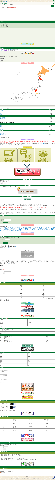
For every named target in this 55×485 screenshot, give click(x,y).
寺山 (13, 228)
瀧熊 (1, 362)
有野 (2, 323)
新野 (11, 230)
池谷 (3, 228)
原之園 (43, 227)
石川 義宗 (14, 430)
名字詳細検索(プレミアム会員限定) (12, 7)
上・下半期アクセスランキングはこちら (27, 255)
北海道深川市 (2, 133)
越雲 (43, 295)
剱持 (34, 228)
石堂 (11, 228)
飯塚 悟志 (2, 406)
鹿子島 (29, 361)
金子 (21, 295)
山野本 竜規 (14, 423)
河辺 (9, 49)
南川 (1, 230)
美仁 (52, 227)
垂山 (17, 230)
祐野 (21, 228)
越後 (15, 227)
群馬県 (9, 50)
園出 (28, 360)
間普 (29, 227)
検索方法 (2, 220)
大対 (1, 354)
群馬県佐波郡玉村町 (3, 118)
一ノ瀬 (46, 227)
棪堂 (28, 353)
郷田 (47, 336)
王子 (0, 227)
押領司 (50, 227)
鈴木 (21, 290)
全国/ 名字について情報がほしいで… (6, 471)
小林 (21, 289)
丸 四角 (6, 337)
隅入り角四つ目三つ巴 (8, 336)
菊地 (40, 228)
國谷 (34, 229)
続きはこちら (8, 299)
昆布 (53, 229)
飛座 (47, 229)
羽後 (7, 49)
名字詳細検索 (27, 224)
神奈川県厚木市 (2, 117)
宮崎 (25, 228)
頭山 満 (14, 427)
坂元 (42, 229)
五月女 (21, 285)
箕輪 (36, 228)
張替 (39, 227)
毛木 (0, 229)
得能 (43, 297)
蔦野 (49, 228)
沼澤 (23, 228)
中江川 (13, 229)
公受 (1, 228)
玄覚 (9, 230)
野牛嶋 (6, 227)
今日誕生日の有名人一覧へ (27, 256)
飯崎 (41, 227)
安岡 (4, 229)
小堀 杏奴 (2, 407)
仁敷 (32, 227)
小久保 (1, 360)
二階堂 (40, 229)
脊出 (16, 228)
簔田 (18, 228)
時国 (31, 229)
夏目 (38, 229)
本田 (15, 230)
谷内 (44, 229)
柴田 (5, 230)
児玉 (41, 228)
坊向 (12, 227)
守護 (25, 227)
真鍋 (49, 229)
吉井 (29, 319)
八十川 (24, 229)
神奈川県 (1, 110)
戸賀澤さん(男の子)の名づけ (27, 232)
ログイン (13, 186)
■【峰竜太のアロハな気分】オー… (4, 370)
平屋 (21, 229)
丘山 (29, 323)
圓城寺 (53, 228)
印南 (51, 229)
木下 (14, 229)
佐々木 (21, 293)
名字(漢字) (2, 219)
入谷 (47, 337)
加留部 (27, 227)
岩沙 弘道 (2, 403)
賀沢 (12, 49)
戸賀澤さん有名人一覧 (28, 139)
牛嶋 (1, 358)
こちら (39, 207)
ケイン (29, 357)
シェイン (29, 356)
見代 (2, 227)
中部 (4, 49)
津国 (4, 227)
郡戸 (11, 49)
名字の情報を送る (2, 58)
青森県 (6, 50)
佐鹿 (2, 229)
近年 (1, 50)
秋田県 (2, 49)
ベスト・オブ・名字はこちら (27, 252)
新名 (31, 227)
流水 (7, 229)
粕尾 (43, 228)
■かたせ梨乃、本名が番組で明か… (4, 375)
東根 (38, 227)
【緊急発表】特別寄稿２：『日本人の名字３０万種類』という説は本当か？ (13, 330)
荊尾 (5, 228)
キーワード (2, 239)
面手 (43, 289)
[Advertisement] (26, 14)
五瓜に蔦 (6, 340)
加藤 (21, 297)
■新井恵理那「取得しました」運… (4, 371)
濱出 (3, 230)
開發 (43, 290)
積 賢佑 (14, 419)
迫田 (16, 229)
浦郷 (30, 228)
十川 (2, 322)
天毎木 (7, 230)
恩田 (38, 228)
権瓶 (19, 230)
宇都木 (1, 353)
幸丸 (1, 365)
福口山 (17, 227)
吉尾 (8, 227)
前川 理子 (14, 420)
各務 (20, 229)
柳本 (28, 354)
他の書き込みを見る (3, 473)
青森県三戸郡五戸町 (3, 121)
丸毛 (36, 229)
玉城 (48, 227)
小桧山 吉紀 (14, 429)
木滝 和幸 (14, 426)
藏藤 (2, 319)
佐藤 (46, 229)
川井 (51, 228)
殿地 (28, 365)
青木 (21, 294)
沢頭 (1, 361)
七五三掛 (43, 294)
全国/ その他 (2, 472)
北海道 (4, 50)
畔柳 (26, 229)
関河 (10, 229)
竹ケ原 (33, 228)
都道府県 (1, 445)
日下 (23, 227)
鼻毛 (36, 227)
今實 (8, 229)
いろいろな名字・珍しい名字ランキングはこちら (27, 251)
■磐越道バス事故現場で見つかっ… (4, 379)
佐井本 (29, 358)
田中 (34, 227)
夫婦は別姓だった (4, 332)
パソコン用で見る (26, 476)
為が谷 (30, 322)
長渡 (27, 228)
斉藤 (14, 228)
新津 (18, 229)
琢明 (19, 227)
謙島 (20, 230)
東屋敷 (10, 227)
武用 (29, 229)
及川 (20, 228)
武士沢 (47, 228)
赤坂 (47, 340)
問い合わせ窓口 (42, 143)
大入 (1, 356)
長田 (27, 229)
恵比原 (13, 230)
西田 (1, 357)
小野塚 (7, 228)
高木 (33, 229)
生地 (9, 228)
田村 (28, 228)
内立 (21, 227)
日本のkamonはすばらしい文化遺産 (7, 329)
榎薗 (45, 228)
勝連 (28, 362)
